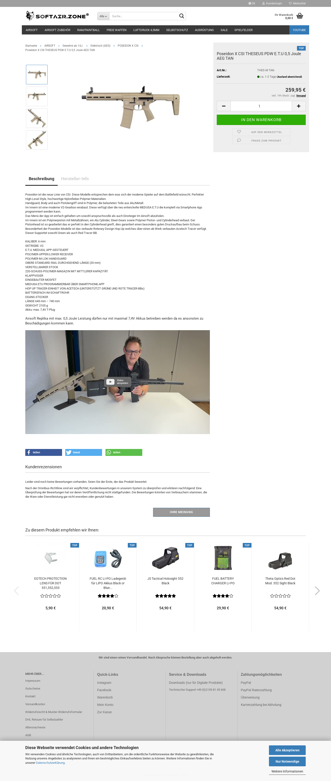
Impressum (32, 680)
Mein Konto (105, 705)
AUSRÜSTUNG (204, 30)
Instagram (104, 682)
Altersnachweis (35, 727)
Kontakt (30, 696)
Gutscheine (32, 688)
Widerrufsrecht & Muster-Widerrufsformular (53, 712)
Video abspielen (122, 381)
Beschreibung (41, 178)
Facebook (104, 690)
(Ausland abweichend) (289, 76)
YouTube (299, 30)
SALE (224, 30)
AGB (28, 735)
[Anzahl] (261, 106)
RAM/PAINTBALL (88, 30)
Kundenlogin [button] (272, 3)
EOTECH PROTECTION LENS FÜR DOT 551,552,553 (50, 583)
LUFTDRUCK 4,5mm (146, 30)
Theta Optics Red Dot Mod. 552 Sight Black (280, 581)
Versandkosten (35, 704)
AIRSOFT (32, 30)
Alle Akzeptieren (287, 750)
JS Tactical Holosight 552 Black (165, 581)
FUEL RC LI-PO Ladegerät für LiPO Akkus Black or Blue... (108, 583)
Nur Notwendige (287, 761)
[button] (252, 3)
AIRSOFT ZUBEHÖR (57, 30)
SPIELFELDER (243, 30)
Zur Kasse (104, 712)
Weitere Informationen (287, 771)
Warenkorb (105, 697)
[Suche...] (103, 16)
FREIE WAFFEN (116, 30)
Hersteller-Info (75, 178)
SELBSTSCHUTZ (177, 30)
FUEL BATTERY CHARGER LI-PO (223, 581)
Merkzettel (297, 3)
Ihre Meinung (181, 512)
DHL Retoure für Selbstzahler (44, 719)
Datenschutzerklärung (50, 762)
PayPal (246, 682)
